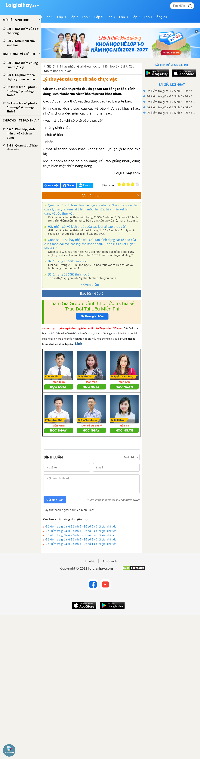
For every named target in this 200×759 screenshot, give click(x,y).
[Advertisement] (171, 142)
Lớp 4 (111, 17)
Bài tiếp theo (110, 195)
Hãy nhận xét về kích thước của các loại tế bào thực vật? (87, 227)
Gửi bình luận (54, 499)
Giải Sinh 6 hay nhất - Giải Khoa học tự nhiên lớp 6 (82, 66)
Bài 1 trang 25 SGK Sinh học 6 (68, 261)
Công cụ (161, 17)
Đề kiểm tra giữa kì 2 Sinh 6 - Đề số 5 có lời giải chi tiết (80, 526)
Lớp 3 (123, 17)
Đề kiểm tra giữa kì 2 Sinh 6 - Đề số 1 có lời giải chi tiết (80, 544)
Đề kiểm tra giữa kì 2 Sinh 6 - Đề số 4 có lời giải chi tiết (80, 531)
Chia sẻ (68, 185)
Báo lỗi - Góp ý (91, 293)
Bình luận (51, 185)
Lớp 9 (49, 17)
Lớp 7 (73, 17)
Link (78, 343)
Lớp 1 (148, 17)
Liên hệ (90, 561)
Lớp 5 (98, 17)
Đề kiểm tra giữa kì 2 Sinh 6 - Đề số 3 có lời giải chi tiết (80, 535)
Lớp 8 (61, 17)
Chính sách (110, 561)
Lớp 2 (135, 17)
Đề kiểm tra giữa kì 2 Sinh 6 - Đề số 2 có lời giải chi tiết (80, 539)
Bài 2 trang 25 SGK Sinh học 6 (68, 274)
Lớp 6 (86, 17)
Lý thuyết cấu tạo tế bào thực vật (79, 79)
